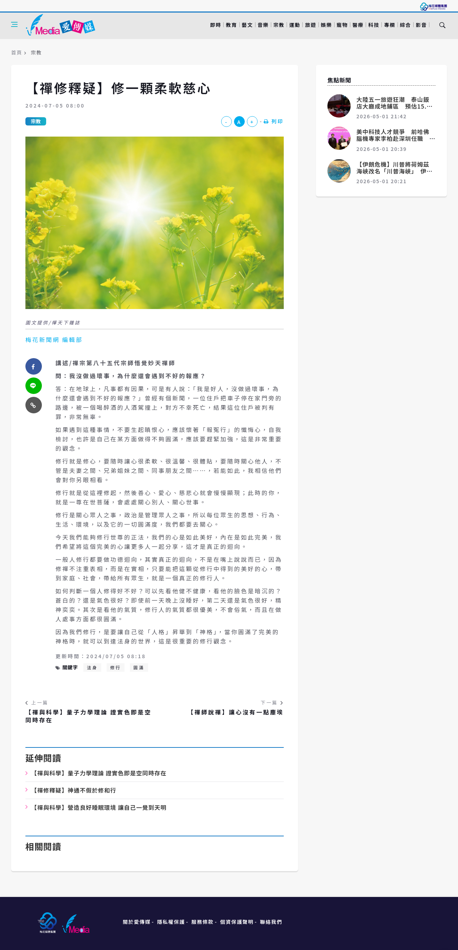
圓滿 (138, 667)
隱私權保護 (171, 921)
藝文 (247, 24)
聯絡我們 (271, 921)
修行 (115, 667)
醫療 (358, 24)
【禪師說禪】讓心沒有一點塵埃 (235, 712)
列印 (274, 121)
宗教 (278, 24)
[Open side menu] (14, 24)
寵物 (342, 24)
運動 (294, 24)
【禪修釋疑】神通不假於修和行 (73, 790)
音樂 (263, 24)
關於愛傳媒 (137, 921)
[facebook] (33, 366)
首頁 (16, 52)
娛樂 (326, 24)
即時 (215, 24)
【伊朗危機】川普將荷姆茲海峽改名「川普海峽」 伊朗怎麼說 (394, 171)
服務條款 (202, 921)
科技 (373, 24)
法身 (92, 667)
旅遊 (310, 24)
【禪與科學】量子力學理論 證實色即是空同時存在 (88, 716)
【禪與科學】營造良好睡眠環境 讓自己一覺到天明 (99, 807)
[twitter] (33, 385)
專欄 (389, 24)
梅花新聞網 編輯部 (54, 339)
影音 (421, 24)
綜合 (405, 24)
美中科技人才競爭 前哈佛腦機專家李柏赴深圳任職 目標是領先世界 (392, 138)
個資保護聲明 (237, 921)
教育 (231, 24)
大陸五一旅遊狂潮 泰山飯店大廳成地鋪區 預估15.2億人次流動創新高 (393, 106)
